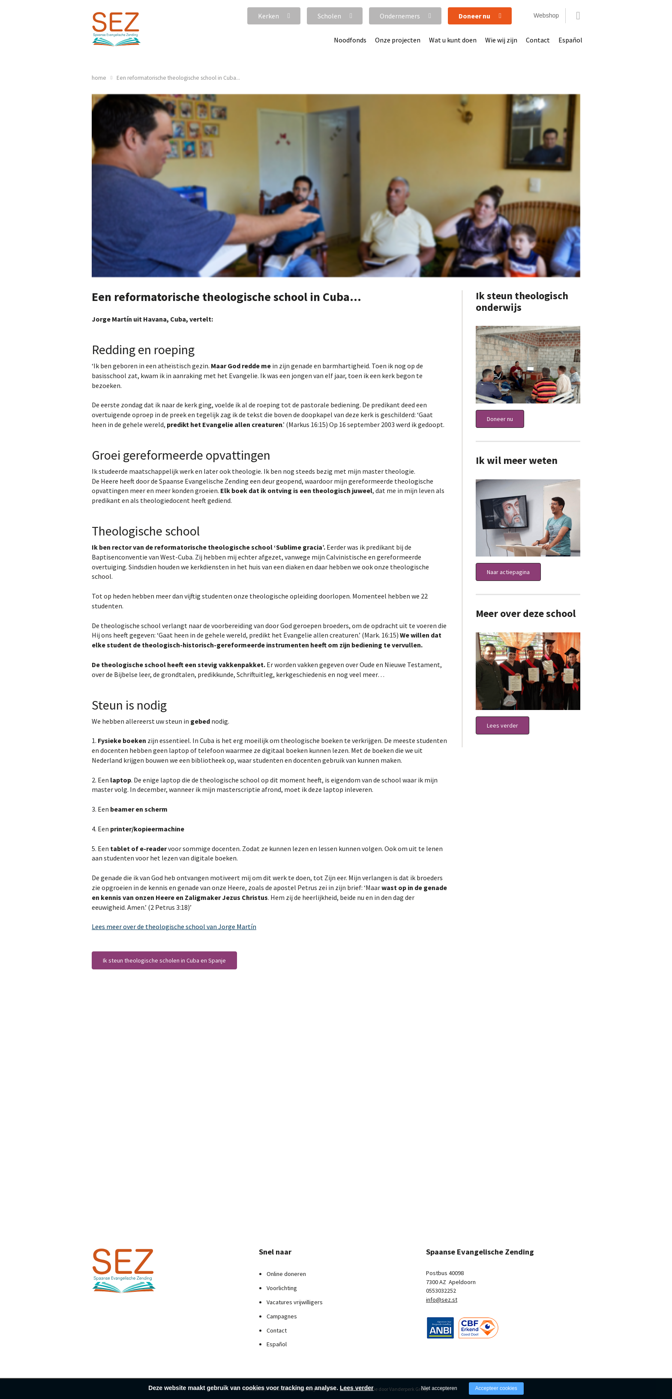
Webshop (546, 15)
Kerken (268, 16)
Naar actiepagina (508, 572)
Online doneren (286, 1274)
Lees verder (502, 725)
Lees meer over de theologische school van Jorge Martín (174, 926)
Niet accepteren (439, 1388)
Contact (538, 40)
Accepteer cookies (496, 1388)
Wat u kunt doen (453, 40)
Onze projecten (397, 40)
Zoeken (578, 15)
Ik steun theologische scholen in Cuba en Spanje (164, 960)
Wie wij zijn (501, 40)
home (99, 77)
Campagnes (282, 1316)
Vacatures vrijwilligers (295, 1302)
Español (570, 40)
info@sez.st (441, 1299)
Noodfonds (350, 40)
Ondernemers (400, 16)
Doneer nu (474, 16)
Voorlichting (282, 1288)
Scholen (329, 16)
